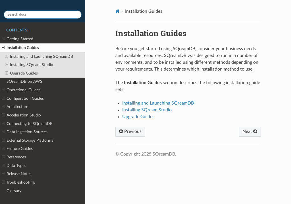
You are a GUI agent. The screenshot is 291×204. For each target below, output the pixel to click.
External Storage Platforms (27, 140)
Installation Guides (20, 47)
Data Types (14, 165)
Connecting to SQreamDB (27, 123)
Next (249, 131)
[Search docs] (43, 14)
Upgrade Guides (21, 73)
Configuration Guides (23, 98)
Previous (130, 131)
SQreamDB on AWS (24, 81)
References (14, 157)
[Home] (117, 11)
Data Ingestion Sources (24, 132)
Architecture (15, 106)
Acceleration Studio (21, 115)
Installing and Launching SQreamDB (39, 56)
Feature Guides (17, 148)
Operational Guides (21, 90)
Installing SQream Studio (29, 64)
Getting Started (17, 39)
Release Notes (16, 174)
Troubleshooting (18, 182)
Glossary (14, 191)
